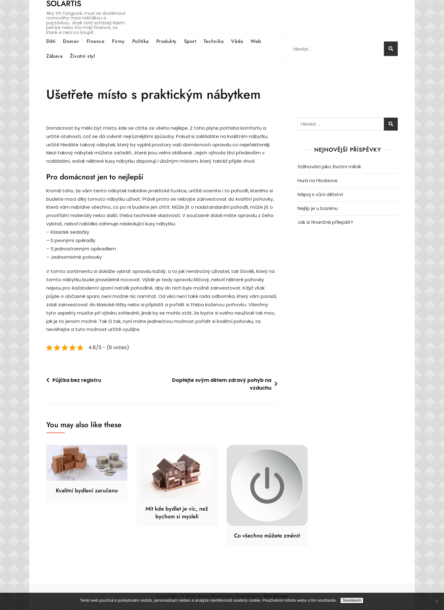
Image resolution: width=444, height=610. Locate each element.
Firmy (118, 41)
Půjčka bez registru (76, 381)
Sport (190, 41)
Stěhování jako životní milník (329, 166)
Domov (71, 41)
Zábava (54, 56)
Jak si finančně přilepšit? (325, 222)
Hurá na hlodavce (318, 180)
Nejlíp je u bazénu (318, 208)
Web (255, 41)
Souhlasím (352, 600)
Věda (237, 41)
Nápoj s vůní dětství (320, 194)
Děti (51, 41)
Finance (96, 41)
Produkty (166, 41)
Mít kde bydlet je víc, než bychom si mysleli (177, 513)
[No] (436, 601)
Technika (214, 41)
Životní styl (82, 56)
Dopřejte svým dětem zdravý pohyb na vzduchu (221, 385)
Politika (140, 41)
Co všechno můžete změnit (267, 537)
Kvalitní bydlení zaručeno (87, 491)
